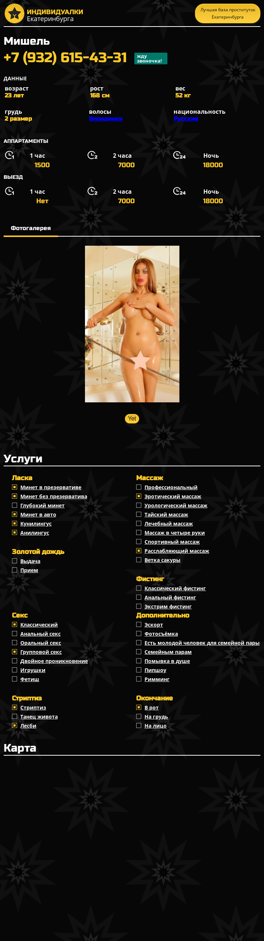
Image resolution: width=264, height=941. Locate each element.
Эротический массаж (173, 496)
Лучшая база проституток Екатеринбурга (227, 13)
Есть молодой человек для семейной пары (202, 642)
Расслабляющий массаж (177, 550)
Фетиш (29, 679)
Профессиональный (171, 487)
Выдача (30, 561)
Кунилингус (36, 523)
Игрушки (32, 670)
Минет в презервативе (50, 487)
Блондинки (105, 118)
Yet (132, 418)
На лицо (156, 725)
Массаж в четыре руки (175, 532)
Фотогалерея (31, 228)
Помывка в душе (167, 661)
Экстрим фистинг (168, 606)
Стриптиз (33, 707)
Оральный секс (40, 642)
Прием (29, 570)
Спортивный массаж (172, 541)
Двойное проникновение (54, 661)
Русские (186, 118)
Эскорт (154, 624)
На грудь (156, 716)
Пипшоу (155, 670)
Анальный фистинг (170, 597)
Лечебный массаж (169, 523)
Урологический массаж (176, 505)
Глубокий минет (42, 505)
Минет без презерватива (53, 496)
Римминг (157, 679)
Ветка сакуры (162, 559)
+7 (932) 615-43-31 (85, 58)
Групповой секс (41, 651)
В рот (152, 707)
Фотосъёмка (161, 633)
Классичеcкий (39, 624)
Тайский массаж (166, 514)
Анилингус (34, 532)
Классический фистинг (175, 588)
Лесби (28, 725)
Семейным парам (168, 651)
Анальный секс (40, 633)
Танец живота (39, 716)
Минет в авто (38, 514)
